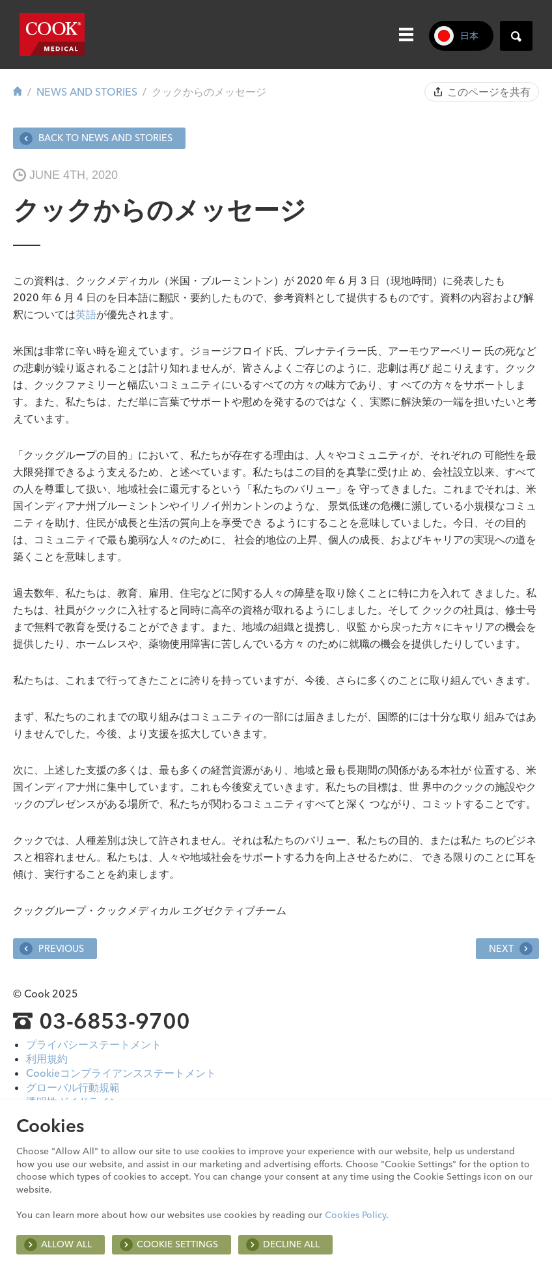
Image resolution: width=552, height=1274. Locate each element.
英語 (86, 314)
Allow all (66, 1244)
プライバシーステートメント (93, 1044)
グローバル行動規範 (73, 1087)
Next (510, 948)
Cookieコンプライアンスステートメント (121, 1072)
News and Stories (86, 91)
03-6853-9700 (114, 1021)
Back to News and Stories (96, 138)
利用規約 (47, 1058)
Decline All (291, 1244)
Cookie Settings (177, 1244)
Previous (52, 948)
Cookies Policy (355, 1215)
